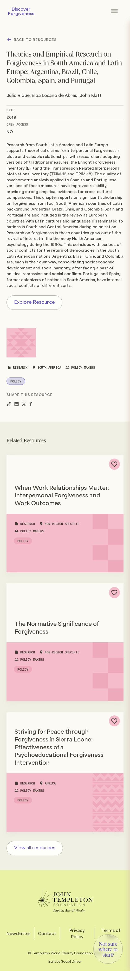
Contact (47, 933)
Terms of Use (110, 933)
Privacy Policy (77, 933)
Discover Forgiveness (21, 11)
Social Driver (71, 960)
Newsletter (18, 933)
